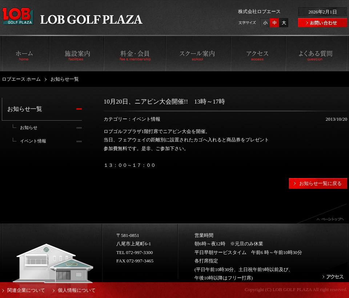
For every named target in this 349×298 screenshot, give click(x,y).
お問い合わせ (322, 22)
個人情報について (77, 290)
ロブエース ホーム (25, 53)
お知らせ (28, 127)
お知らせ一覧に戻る (320, 183)
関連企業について (26, 290)
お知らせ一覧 (24, 109)
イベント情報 (33, 141)
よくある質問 (316, 53)
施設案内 (76, 53)
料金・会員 (134, 53)
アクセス (258, 53)
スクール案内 (198, 53)
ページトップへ (321, 214)
